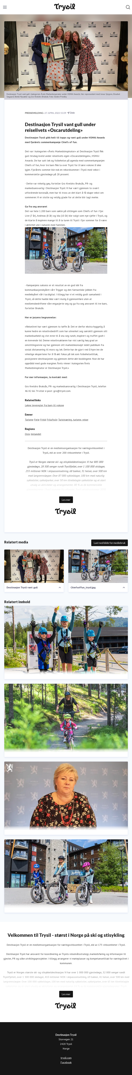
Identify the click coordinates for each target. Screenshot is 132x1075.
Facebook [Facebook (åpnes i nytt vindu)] (66, 1062)
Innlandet (36, 434)
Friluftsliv (52, 419)
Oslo (27, 434)
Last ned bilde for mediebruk (109, 542)
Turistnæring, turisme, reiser (73, 419)
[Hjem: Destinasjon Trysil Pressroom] (65, 7)
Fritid (43, 419)
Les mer (66, 499)
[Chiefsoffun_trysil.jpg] (98, 566)
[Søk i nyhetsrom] (128, 7)
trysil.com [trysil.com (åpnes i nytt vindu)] (66, 1057)
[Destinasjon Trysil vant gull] (34, 566)
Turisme (29, 419)
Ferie (36, 419)
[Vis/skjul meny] (5, 7)
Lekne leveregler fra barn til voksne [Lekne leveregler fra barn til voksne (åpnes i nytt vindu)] (44, 405)
